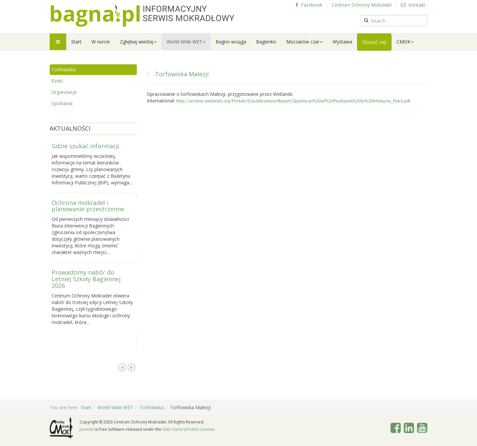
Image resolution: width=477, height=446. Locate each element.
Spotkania (62, 103)
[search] (394, 20)
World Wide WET (186, 41)
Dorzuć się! (374, 42)
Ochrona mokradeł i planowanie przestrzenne (88, 206)
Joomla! (87, 429)
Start (76, 41)
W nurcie (100, 41)
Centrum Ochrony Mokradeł (362, 5)
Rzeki (57, 81)
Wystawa (342, 41)
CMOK (405, 41)
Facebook (308, 5)
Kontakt (413, 5)
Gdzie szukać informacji (85, 146)
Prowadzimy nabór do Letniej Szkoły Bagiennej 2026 (86, 278)
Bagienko (266, 41)
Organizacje (64, 92)
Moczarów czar (304, 41)
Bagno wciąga (231, 41)
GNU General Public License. (188, 429)
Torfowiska (63, 69)
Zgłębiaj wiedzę (138, 41)
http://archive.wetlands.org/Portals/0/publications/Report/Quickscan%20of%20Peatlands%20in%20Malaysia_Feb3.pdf (293, 101)
